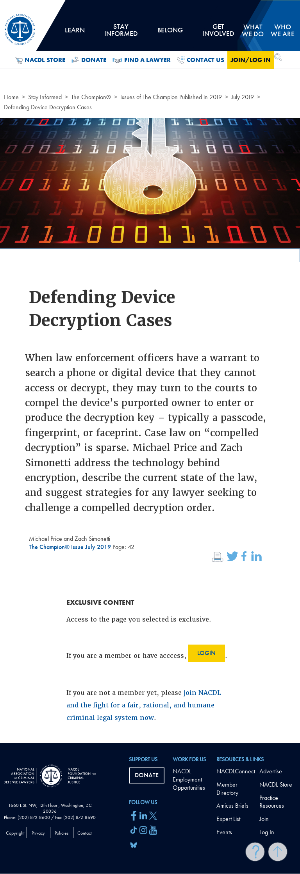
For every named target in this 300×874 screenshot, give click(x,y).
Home (11, 97)
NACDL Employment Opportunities (189, 779)
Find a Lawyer (141, 60)
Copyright (15, 833)
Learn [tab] (75, 32)
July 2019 (242, 97)
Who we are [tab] (283, 30)
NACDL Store (40, 60)
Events (224, 832)
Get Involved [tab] (218, 33)
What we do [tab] (253, 30)
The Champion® (91, 97)
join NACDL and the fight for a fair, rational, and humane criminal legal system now (143, 705)
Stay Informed (45, 97)
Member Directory (227, 788)
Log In (266, 832)
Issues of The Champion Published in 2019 (171, 97)
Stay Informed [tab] (121, 33)
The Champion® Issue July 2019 (70, 547)
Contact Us (200, 60)
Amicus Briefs (232, 805)
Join (264, 819)
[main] (150, 371)
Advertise (270, 771)
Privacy (38, 833)
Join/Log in (250, 60)
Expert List (228, 819)
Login (206, 653)
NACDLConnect (235, 771)
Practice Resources (271, 802)
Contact (84, 833)
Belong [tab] (170, 32)
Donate (88, 60)
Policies (61, 833)
